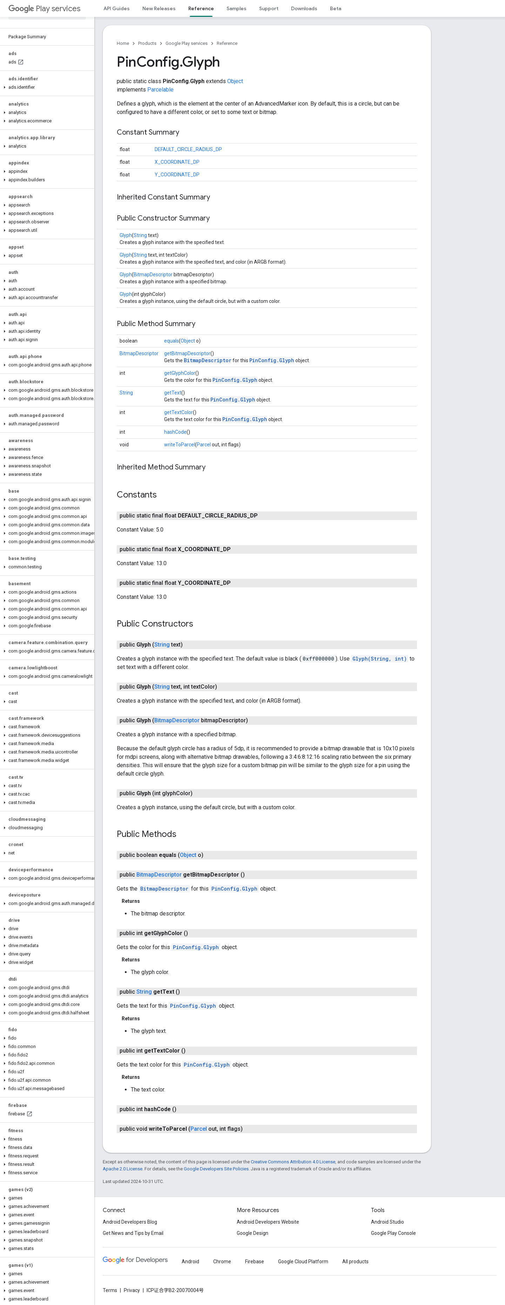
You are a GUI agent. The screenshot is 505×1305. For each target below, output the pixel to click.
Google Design (252, 1233)
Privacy (132, 1290)
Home (123, 43)
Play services (44, 8)
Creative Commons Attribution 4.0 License (293, 1161)
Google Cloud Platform (303, 1261)
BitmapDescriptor (153, 274)
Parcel (204, 444)
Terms (110, 1290)
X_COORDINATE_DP (177, 162)
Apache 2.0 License (122, 1168)
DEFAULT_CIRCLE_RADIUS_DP (188, 149)
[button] (46, 87)
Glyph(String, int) (379, 658)
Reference (227, 43)
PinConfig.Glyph (271, 360)
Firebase (254, 1261)
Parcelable (160, 89)
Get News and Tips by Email (133, 1233)
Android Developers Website (268, 1222)
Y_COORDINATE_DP (177, 174)
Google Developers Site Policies (216, 1168)
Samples (237, 8)
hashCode (175, 432)
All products (355, 1261)
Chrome (222, 1261)
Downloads (304, 8)
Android (190, 1261)
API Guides (116, 8)
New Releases (159, 8)
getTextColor (178, 412)
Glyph (126, 235)
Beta (335, 8)
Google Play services (187, 43)
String (140, 235)
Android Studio (387, 1222)
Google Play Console (393, 1233)
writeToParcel (179, 444)
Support (268, 8)
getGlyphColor (179, 373)
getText (172, 392)
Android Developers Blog (130, 1222)
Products (147, 43)
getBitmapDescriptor (187, 353)
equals (171, 341)
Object (235, 81)
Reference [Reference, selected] (201, 8)
